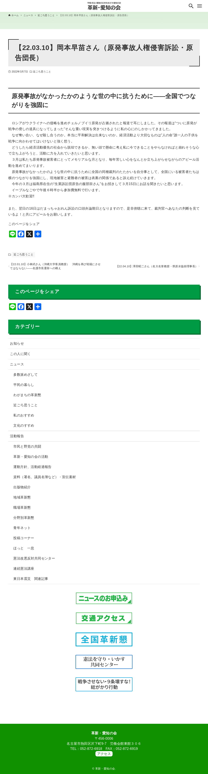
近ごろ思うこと (42, 71)
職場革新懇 (22, 509)
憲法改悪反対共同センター (34, 560)
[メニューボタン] (199, 6)
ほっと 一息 (23, 550)
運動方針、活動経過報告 (32, 469)
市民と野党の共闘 (27, 448)
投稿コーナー (23, 540)
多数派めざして (25, 376)
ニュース (17, 366)
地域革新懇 (22, 499)
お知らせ (17, 345)
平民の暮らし (23, 386)
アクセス (104, 754)
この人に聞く (20, 356)
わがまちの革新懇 (27, 397)
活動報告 (17, 438)
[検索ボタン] (191, 6)
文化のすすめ (23, 427)
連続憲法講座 (23, 570)
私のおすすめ (23, 417)
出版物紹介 (22, 489)
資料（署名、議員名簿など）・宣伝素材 (44, 479)
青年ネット (22, 530)
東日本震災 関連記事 (30, 580)
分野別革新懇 (23, 519)
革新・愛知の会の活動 (30, 458)
